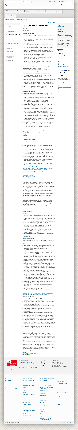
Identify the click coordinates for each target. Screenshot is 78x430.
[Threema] (27, 354)
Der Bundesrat (10, 1)
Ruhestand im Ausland (27, 404)
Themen (58, 402)
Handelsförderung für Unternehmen (46, 416)
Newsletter (7, 378)
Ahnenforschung (43, 400)
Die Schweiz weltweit (26, 1)
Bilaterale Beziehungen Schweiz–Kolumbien (63, 390)
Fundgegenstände (43, 395)
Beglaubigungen (43, 390)
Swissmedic (26, 135)
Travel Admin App (26, 396)
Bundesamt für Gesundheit (29, 329)
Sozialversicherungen (43, 393)
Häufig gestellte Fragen (27, 383)
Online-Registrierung (63, 46)
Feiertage (7, 382)
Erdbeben (24, 387)
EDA (17, 1)
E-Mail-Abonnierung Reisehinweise (29, 394)
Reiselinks (24, 392)
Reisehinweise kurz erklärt (27, 378)
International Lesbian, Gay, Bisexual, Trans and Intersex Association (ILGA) (39, 193)
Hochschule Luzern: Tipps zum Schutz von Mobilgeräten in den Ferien (38, 168)
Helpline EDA (55, 360)
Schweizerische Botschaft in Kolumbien (12, 388)
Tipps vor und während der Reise (28, 380)
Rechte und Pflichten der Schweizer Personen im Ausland (29, 411)
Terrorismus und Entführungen (28, 385)
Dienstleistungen (38, 11)
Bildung (58, 396)
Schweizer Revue (43, 411)
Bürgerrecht (42, 413)
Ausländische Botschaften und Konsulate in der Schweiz (35, 69)
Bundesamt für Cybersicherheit (30, 166)
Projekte (58, 404)
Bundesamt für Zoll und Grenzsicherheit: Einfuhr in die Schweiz (37, 294)
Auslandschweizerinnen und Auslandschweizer (28, 408)
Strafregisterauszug (43, 398)
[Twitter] (24, 354)
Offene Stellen (8, 383)
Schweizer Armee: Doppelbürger (30, 207)
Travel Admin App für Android (65, 37)
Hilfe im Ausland (25, 390)
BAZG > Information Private (29, 176)
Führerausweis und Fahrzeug (45, 383)
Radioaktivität (25, 389)
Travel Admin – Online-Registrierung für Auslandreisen (47, 407)
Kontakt (59, 50)
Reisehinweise (20, 11)
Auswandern (25, 413)
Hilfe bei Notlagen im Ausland (45, 385)
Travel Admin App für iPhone (64, 35)
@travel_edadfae (63, 90)
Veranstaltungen (8, 380)
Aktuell (7, 11)
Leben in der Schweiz (61, 381)
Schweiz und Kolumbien (57, 11)
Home (6, 19)
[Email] (29, 354)
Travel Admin (26, 37)
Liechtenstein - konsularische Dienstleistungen (45, 405)
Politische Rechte (43, 382)
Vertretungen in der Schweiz (28, 400)
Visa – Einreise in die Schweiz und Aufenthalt (63, 378)
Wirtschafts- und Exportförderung (63, 392)
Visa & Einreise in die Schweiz (47, 11)
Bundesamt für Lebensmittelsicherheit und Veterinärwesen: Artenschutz (38, 293)
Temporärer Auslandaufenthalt (28, 415)
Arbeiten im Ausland (26, 402)
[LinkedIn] (26, 354)
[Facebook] (23, 354)
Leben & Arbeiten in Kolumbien (29, 11)
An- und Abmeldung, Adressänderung (47, 378)
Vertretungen (13, 11)
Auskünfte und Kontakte (61, 379)
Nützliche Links (42, 409)
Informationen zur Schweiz (62, 383)
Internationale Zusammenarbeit (10, 16)
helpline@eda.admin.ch (64, 66)
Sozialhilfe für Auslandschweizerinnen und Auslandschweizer (47, 388)
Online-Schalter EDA (23, 360)
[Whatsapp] (28, 354)
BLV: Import (26, 178)
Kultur (58, 394)
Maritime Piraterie (61, 26)
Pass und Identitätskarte (44, 380)
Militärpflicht (42, 397)
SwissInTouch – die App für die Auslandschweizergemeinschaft (45, 419)
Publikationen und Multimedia (62, 406)
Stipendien (42, 402)
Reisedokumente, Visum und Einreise (38, 71)
